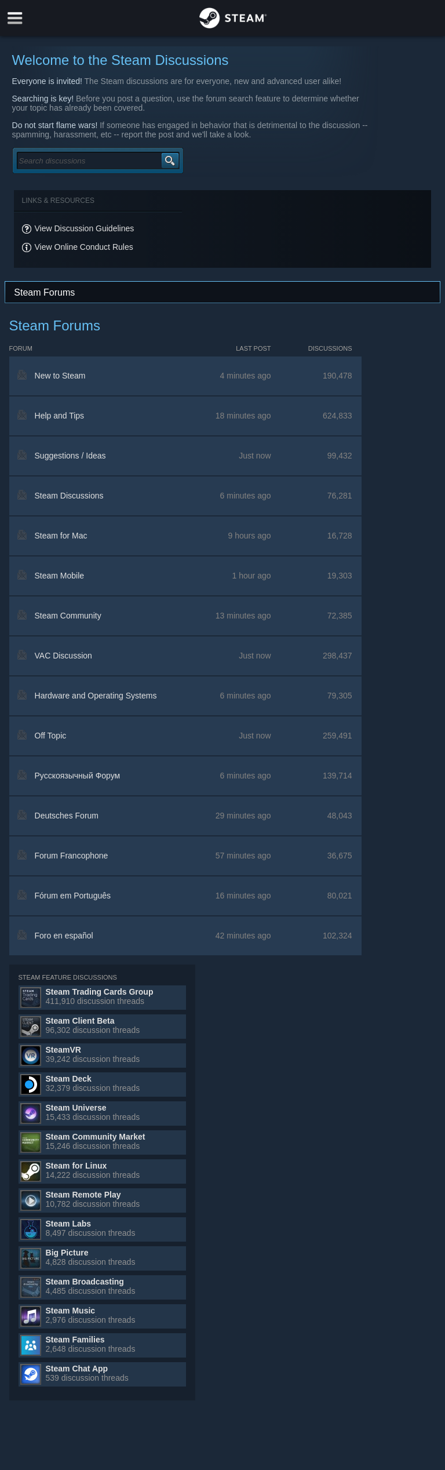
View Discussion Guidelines (84, 228)
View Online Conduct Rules (84, 247)
